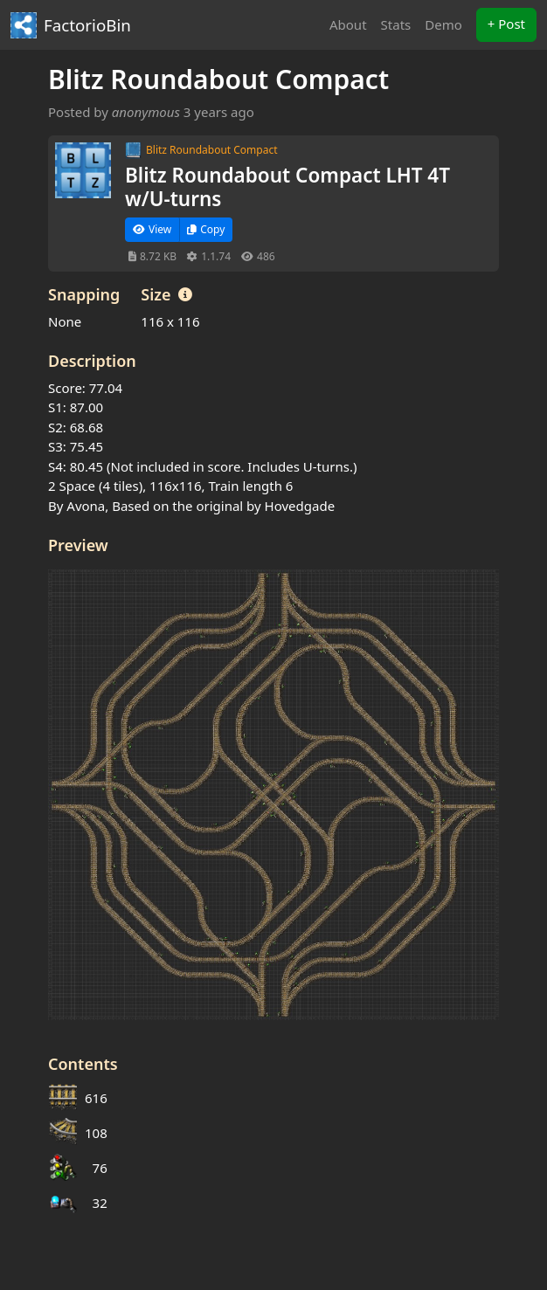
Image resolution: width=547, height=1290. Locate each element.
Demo (443, 24)
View (152, 229)
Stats (396, 24)
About (348, 24)
